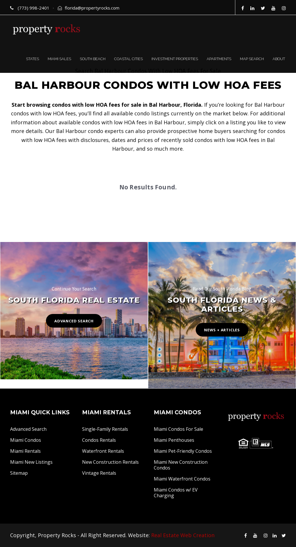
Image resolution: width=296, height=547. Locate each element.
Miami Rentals (25, 451)
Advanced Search (28, 429)
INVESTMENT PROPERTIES (174, 59)
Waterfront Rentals (103, 451)
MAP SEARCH (252, 59)
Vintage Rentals (99, 473)
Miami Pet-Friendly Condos (183, 451)
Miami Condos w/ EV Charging (176, 493)
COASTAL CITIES (128, 59)
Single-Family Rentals (105, 429)
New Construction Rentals (110, 462)
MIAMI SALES (59, 59)
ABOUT (279, 59)
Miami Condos (25, 440)
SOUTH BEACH (93, 59)
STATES (32, 59)
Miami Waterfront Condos (182, 479)
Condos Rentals (99, 440)
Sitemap (19, 473)
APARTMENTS (219, 59)
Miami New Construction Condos (181, 465)
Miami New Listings (31, 462)
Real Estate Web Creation (182, 535)
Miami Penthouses (174, 440)
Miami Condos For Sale (178, 429)
